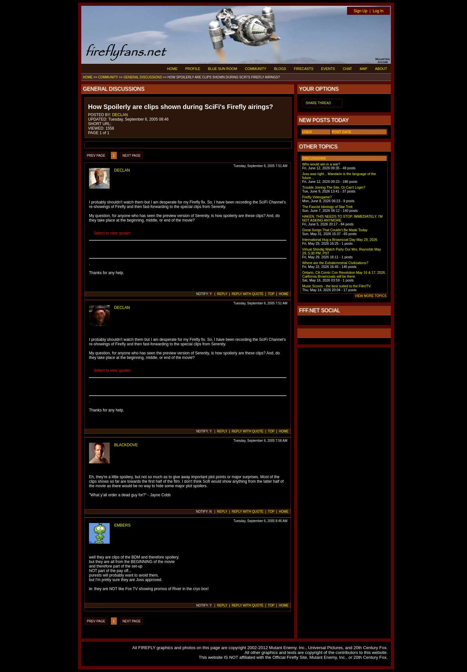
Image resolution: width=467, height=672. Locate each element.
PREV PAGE (96, 155)
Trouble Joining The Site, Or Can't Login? (333, 187)
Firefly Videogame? (317, 197)
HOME (172, 69)
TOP (271, 294)
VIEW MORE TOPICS (370, 296)
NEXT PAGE (132, 155)
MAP (363, 69)
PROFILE (192, 69)
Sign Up (360, 11)
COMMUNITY (255, 69)
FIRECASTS (303, 69)
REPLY (222, 294)
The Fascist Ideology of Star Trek (327, 207)
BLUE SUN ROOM (222, 69)
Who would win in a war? (321, 164)
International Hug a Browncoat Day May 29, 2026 (339, 240)
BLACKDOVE (126, 445)
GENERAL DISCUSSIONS (143, 77)
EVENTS (328, 69)
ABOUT (381, 69)
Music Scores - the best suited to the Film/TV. (336, 286)
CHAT (347, 69)
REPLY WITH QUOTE (247, 294)
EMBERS (122, 525)
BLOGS (280, 69)
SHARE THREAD (318, 103)
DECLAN (120, 115)
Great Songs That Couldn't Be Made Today (334, 230)
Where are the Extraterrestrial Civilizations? (335, 263)
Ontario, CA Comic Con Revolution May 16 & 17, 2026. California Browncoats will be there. (344, 274)
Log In (378, 11)
